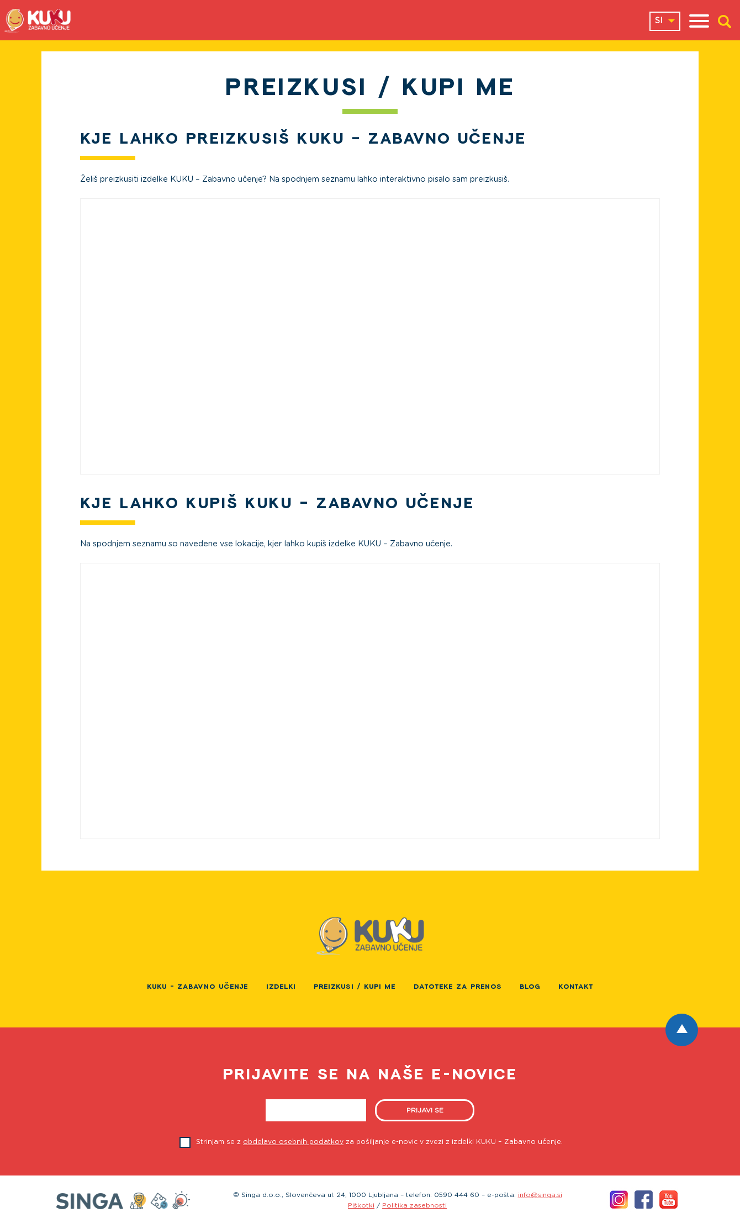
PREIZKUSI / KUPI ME (355, 986)
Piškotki (361, 1205)
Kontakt (576, 986)
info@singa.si (540, 1195)
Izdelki (281, 986)
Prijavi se (424, 1110)
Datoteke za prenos (458, 986)
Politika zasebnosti (414, 1205)
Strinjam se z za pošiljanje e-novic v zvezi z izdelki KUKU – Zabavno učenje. (379, 1141)
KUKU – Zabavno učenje (198, 986)
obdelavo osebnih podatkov (293, 1141)
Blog (530, 986)
